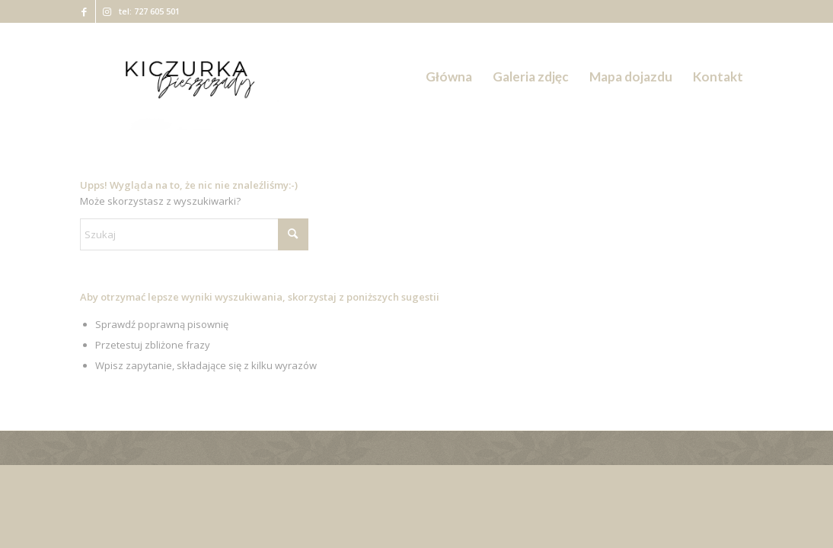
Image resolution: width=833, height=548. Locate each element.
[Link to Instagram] (107, 11)
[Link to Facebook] (84, 11)
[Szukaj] (194, 234)
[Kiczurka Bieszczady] (188, 77)
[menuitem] (449, 77)
